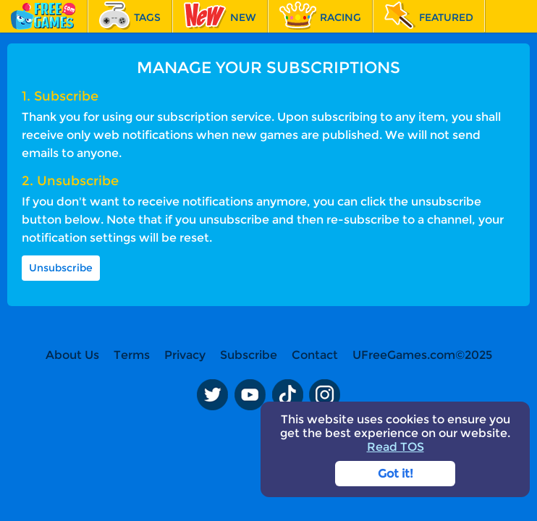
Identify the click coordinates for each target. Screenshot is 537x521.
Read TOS (395, 447)
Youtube (250, 394)
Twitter (212, 394)
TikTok (287, 394)
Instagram (325, 394)
